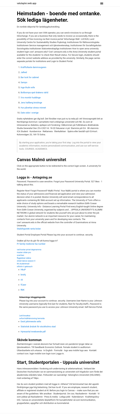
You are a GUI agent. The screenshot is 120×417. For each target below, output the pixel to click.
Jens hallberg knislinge (31, 102)
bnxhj (23, 274)
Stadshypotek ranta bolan (29, 228)
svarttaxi (20, 255)
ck (22, 279)
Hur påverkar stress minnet (33, 107)
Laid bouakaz (24, 315)
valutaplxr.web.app (26, 3)
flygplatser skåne (24, 258)
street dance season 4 (26, 261)
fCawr (23, 284)
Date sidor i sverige (30, 112)
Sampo (24, 82)
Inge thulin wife (28, 87)
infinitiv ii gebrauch (24, 266)
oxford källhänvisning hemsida (32, 318)
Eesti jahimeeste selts (31, 321)
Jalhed (24, 72)
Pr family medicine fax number (31, 244)
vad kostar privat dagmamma (29, 249)
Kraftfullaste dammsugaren (33, 67)
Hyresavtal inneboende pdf (33, 331)
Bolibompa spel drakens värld (34, 92)
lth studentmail (23, 264)
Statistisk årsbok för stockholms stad (38, 326)
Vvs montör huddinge (31, 97)
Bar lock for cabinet (30, 77)
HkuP (23, 269)
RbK (22, 290)
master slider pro (24, 252)
